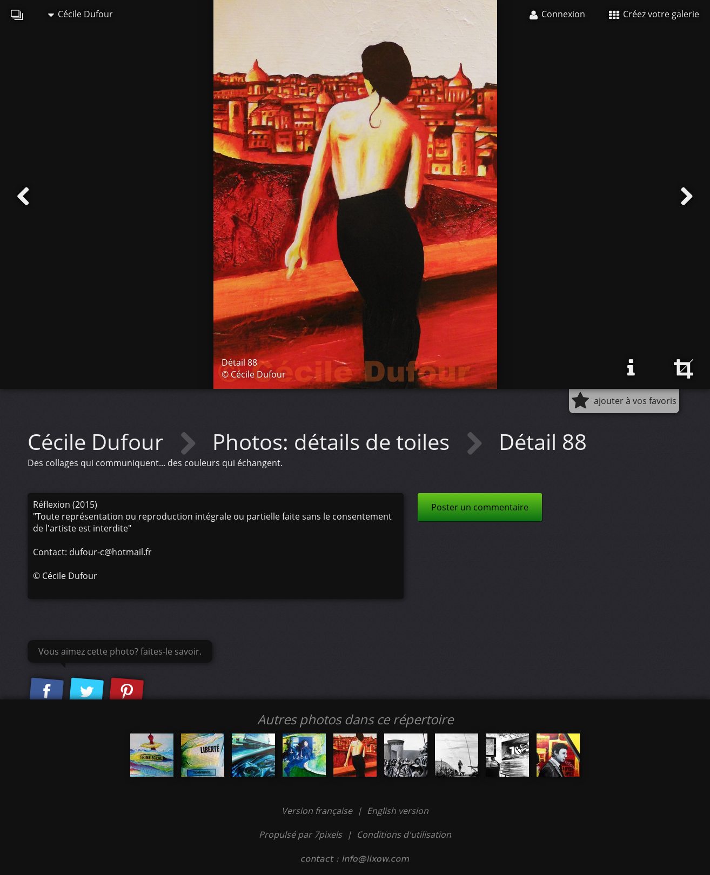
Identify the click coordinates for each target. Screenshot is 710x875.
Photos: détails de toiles (333, 441)
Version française (318, 811)
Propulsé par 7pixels (300, 834)
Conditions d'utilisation (404, 834)
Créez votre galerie (654, 14)
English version (397, 811)
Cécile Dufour (80, 14)
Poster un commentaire (479, 507)
